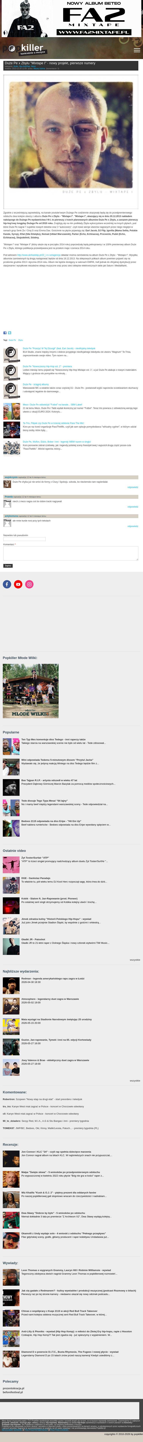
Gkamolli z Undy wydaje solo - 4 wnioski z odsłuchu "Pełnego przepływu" (63, 1233)
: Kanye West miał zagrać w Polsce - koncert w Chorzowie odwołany (43, 1106)
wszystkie (135, 959)
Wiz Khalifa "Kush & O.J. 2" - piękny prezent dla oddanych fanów (58, 1192)
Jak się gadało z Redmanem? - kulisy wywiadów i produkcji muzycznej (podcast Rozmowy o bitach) (78, 1290)
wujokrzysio (11, 477)
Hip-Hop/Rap (24, 66)
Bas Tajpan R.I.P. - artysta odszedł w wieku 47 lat (49, 780)
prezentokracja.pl (13, 1388)
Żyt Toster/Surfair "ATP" (35, 857)
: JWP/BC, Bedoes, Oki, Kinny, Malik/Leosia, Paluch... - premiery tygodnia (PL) (51, 1128)
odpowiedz (133, 487)
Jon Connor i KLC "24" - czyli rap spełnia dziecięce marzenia (56, 1151)
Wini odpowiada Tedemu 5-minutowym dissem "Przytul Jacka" (57, 759)
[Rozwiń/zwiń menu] (137, 50)
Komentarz (9, 544)
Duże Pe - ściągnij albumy (36, 384)
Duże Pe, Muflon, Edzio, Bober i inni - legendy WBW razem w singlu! (57, 442)
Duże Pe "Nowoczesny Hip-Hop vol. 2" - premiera (47, 366)
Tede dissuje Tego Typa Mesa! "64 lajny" (44, 800)
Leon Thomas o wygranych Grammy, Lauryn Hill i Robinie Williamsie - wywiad (66, 1270)
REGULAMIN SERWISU (12, 1430)
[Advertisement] (46, 466)
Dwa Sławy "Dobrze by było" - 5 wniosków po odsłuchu (53, 1213)
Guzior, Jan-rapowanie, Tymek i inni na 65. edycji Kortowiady (56, 1039)
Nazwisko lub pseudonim (15, 535)
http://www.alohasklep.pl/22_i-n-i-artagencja (39, 255)
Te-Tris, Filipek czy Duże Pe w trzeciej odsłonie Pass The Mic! (53, 423)
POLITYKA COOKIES (59, 1430)
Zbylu (20, 340)
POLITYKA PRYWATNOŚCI (36, 1430)
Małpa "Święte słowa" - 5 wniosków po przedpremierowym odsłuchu (60, 1172)
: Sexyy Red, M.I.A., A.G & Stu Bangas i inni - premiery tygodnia (46, 1121)
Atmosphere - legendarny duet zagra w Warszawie (50, 999)
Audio (15, 66)
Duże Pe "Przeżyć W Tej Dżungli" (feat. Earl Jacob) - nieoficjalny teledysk (59, 348)
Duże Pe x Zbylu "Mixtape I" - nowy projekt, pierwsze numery (50, 63)
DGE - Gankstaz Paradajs (35, 878)
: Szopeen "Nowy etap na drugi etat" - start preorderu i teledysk (42, 1099)
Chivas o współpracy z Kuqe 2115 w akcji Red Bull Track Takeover (59, 1311)
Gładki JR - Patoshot (33, 939)
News (33, 66)
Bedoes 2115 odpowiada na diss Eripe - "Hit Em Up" (51, 821)
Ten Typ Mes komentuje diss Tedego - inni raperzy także (53, 739)
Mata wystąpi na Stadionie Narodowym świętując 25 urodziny (56, 1019)
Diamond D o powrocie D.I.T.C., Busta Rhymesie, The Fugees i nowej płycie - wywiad (70, 1351)
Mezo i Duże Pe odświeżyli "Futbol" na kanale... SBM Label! (52, 404)
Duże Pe (12, 340)
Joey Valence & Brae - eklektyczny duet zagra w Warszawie (55, 1060)
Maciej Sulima (39, 69)
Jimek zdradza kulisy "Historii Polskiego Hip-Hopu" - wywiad (56, 919)
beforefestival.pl (13, 1392)
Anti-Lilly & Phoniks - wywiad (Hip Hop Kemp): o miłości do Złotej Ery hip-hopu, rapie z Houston (76, 1331)
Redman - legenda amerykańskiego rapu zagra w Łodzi (52, 978)
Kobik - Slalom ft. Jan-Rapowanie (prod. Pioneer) (49, 898)
